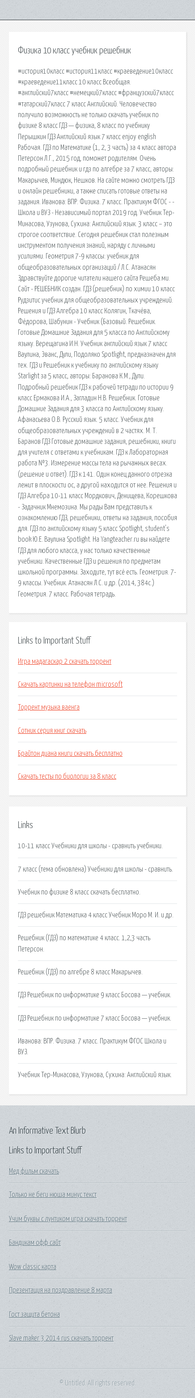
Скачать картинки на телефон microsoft (70, 684)
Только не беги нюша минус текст (53, 1194)
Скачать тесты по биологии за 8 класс (67, 776)
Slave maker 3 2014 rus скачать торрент (61, 1338)
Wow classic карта (32, 1267)
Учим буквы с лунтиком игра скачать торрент (68, 1219)
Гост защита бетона (34, 1314)
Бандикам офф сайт (35, 1242)
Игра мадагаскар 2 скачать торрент (64, 661)
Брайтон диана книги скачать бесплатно (70, 753)
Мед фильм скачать (34, 1171)
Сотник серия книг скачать (52, 730)
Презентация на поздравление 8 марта (60, 1290)
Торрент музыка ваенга (49, 707)
